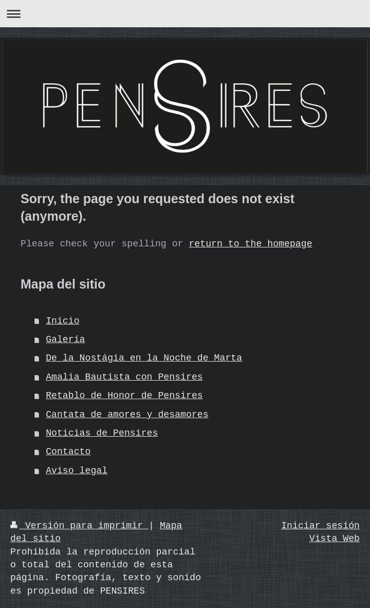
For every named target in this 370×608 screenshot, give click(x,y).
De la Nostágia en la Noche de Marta (144, 358)
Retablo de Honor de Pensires (124, 395)
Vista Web (334, 538)
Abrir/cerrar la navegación (185, 14)
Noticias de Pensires (102, 433)
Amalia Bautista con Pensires (124, 377)
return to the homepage (250, 244)
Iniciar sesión (320, 526)
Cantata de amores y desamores (127, 414)
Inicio (63, 321)
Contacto (68, 451)
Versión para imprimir (79, 526)
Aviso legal (76, 471)
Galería (65, 339)
